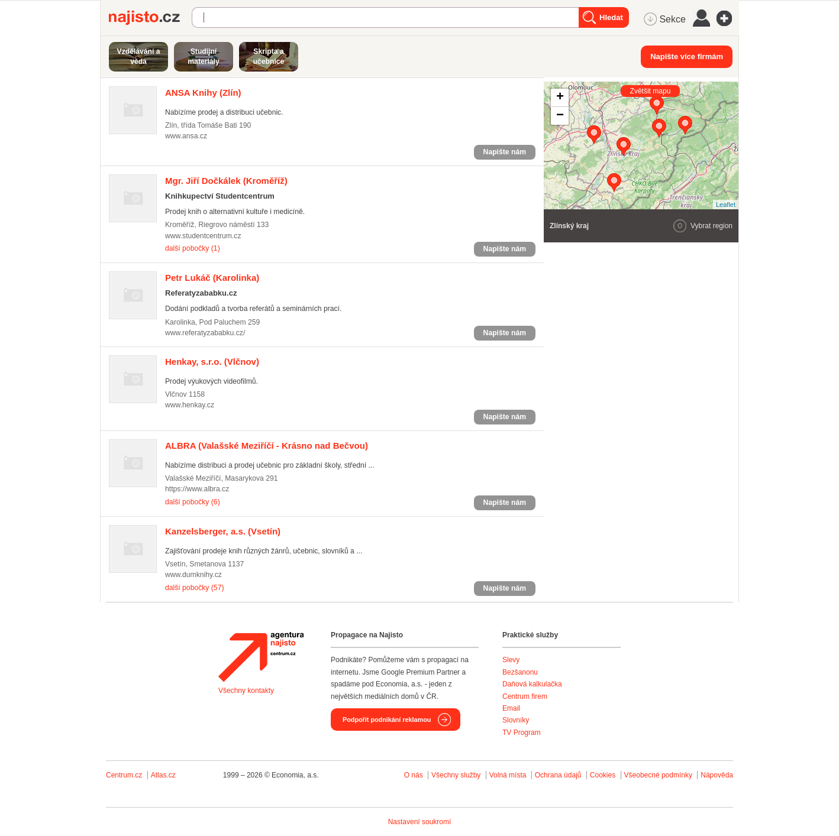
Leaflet (725, 204)
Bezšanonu (520, 672)
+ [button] (560, 97)
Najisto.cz (150, 18)
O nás (413, 775)
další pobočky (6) (192, 502)
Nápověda (717, 775)
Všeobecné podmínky (658, 775)
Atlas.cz (163, 775)
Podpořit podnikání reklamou (387, 719)
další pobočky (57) (194, 588)
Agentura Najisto (261, 657)
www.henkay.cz (189, 405)
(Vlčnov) (212, 362)
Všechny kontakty (246, 690)
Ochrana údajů (558, 775)
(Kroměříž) (226, 181)
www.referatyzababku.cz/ (205, 333)
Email (511, 708)
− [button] (560, 116)
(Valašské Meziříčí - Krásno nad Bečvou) (266, 445)
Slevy (510, 660)
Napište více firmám (686, 56)
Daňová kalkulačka (532, 684)
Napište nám (504, 152)
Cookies (602, 775)
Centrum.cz (124, 775)
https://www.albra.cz (197, 489)
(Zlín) (203, 93)
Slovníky (515, 720)
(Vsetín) (222, 531)
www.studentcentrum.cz (203, 236)
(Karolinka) (212, 278)
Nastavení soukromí (419, 822)
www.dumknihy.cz (193, 575)
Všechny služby (457, 775)
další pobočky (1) (192, 248)
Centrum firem (524, 696)
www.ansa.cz (186, 136)
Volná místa (508, 775)
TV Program (521, 732)
